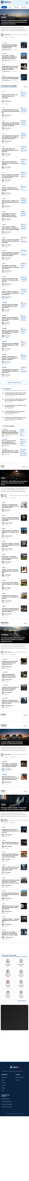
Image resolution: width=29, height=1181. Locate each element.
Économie (16, 7)
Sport (10, 7)
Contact (17, 1058)
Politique (4, 1061)
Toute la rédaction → (22, 1000)
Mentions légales (6, 1077)
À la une (4, 7)
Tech (3, 1069)
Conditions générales (7, 1080)
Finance (3, 1063)
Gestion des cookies (6, 1085)
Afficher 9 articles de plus (14, 382)
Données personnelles (7, 1082)
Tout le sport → (25, 466)
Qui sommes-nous (20, 1055)
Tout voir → (25, 86)
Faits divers (24, 7)
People (3, 1066)
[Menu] (26, 2)
